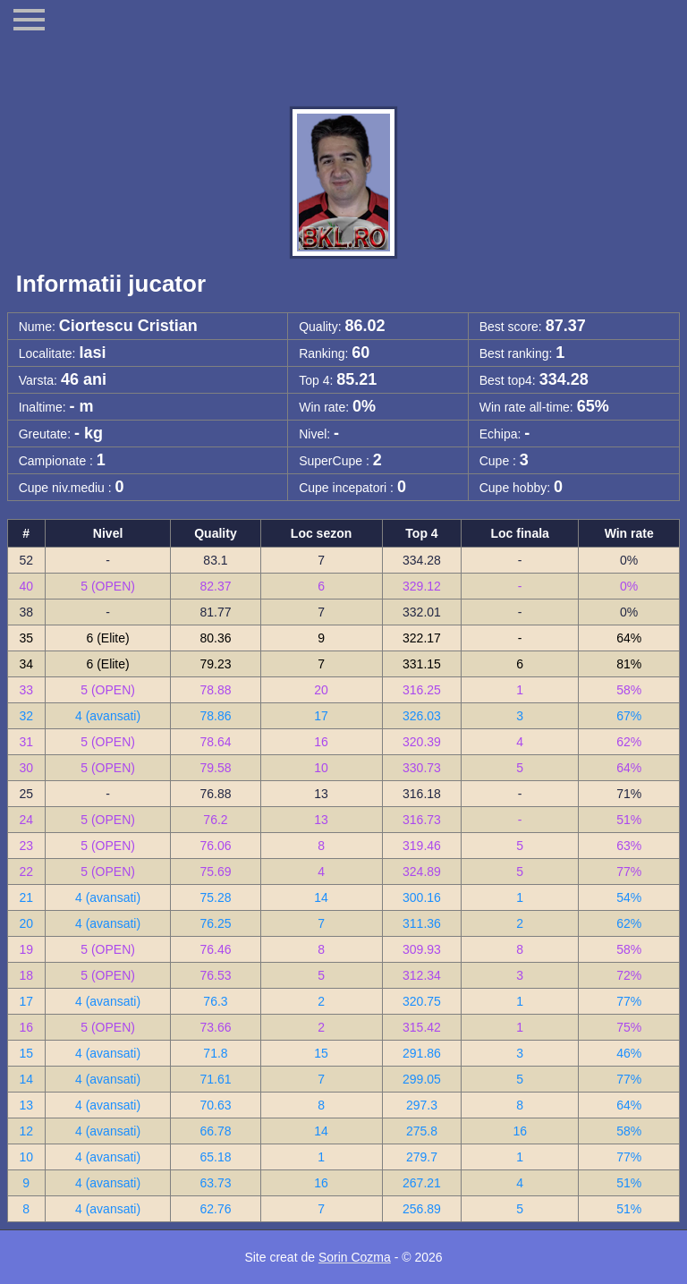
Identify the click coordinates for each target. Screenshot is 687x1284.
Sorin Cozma (354, 1257)
